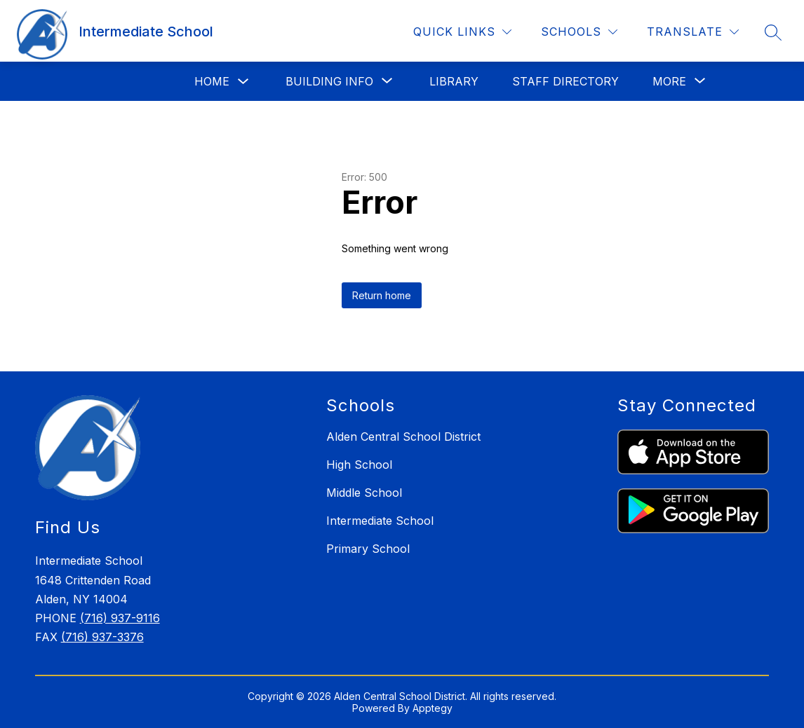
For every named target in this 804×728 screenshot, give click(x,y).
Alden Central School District (403, 437)
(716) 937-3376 (102, 637)
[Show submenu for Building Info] (329, 81)
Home (211, 81)
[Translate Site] (692, 32)
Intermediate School (380, 521)
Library (453, 81)
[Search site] (773, 32)
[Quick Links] (462, 32)
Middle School (364, 493)
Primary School (368, 549)
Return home (381, 295)
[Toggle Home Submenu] (243, 81)
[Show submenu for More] (669, 81)
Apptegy (433, 708)
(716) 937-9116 (120, 618)
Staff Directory (565, 81)
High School (359, 465)
